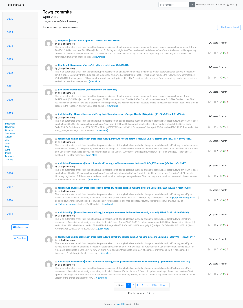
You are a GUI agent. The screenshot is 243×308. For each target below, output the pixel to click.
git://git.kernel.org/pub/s (183, 197)
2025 (10, 32)
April (7, 150)
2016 (10, 200)
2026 (10, 18)
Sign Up (232, 4)
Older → (164, 285)
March (8, 153)
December (10, 123)
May (7, 146)
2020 (10, 99)
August (8, 136)
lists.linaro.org (15, 4)
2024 (10, 45)
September (10, 133)
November (10, 127)
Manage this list (205, 4)
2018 (10, 173)
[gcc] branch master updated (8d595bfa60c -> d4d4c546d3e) (86, 89)
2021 (10, 86)
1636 (154, 285)
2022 (10, 72)
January (9, 159)
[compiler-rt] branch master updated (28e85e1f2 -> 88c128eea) (87, 40)
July (7, 140)
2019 (10, 113)
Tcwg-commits (57, 12)
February (9, 156)
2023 (10, 59)
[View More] (99, 57)
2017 (10, 186)
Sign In (220, 4)
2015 (10, 213)
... (147, 285)
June (7, 143)
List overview (20, 227)
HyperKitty (121, 304)
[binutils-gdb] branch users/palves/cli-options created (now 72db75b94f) (92, 65)
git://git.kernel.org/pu (65, 204)
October (9, 130)
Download (20, 238)
